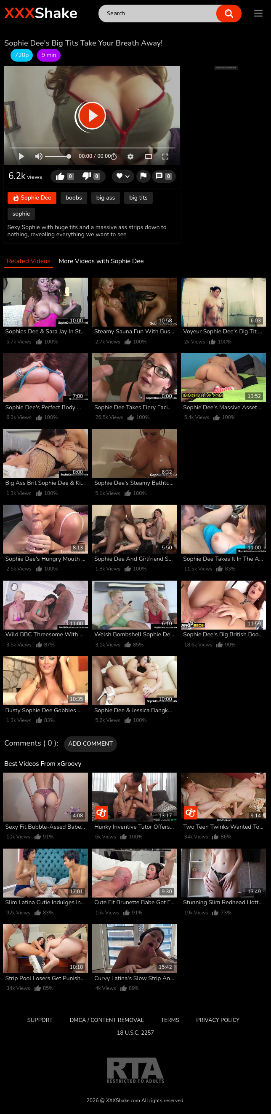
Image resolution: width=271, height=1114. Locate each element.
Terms (170, 1020)
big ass (105, 198)
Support (40, 1020)
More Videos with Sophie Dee (100, 261)
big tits (138, 198)
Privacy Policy (217, 1020)
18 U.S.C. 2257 (135, 1033)
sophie (21, 214)
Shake (40, 13)
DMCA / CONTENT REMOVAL (107, 1020)
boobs (74, 198)
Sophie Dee (32, 198)
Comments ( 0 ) (30, 743)
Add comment (90, 744)
